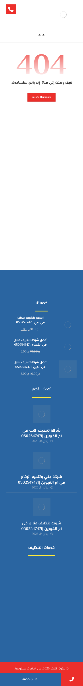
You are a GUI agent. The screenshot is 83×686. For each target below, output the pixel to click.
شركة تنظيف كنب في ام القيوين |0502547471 (41, 433)
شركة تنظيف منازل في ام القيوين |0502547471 (41, 526)
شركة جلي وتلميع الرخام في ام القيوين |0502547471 (41, 480)
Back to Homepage (41, 97)
